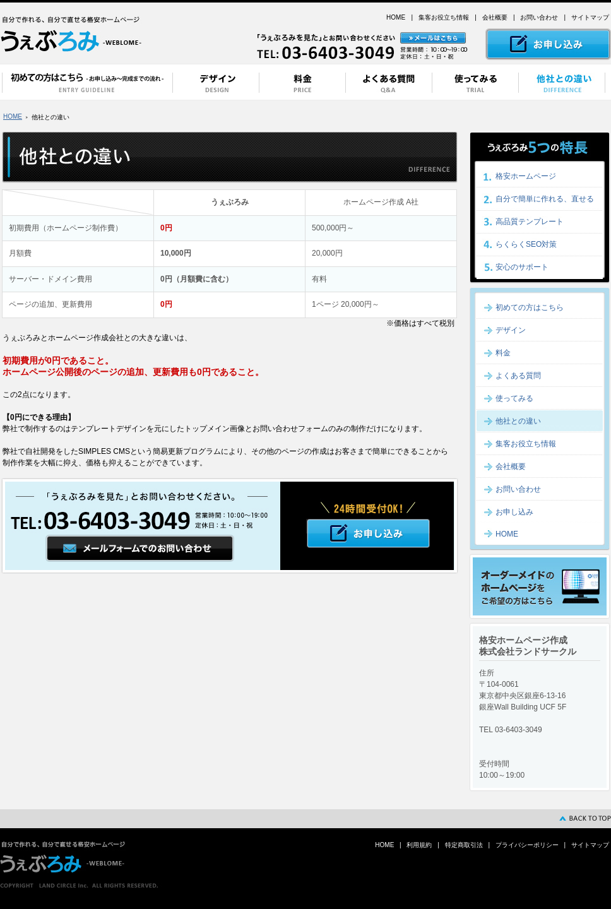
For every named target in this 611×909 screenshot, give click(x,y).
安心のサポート (522, 267)
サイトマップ (590, 17)
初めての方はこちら (529, 307)
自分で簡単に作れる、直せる (544, 198)
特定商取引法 (464, 844)
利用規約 (419, 844)
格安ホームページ (525, 176)
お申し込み (514, 512)
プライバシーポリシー (527, 844)
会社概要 (494, 17)
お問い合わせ (539, 17)
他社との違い (518, 421)
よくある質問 (518, 375)
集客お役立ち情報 (443, 17)
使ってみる (514, 398)
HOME (395, 17)
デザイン (510, 330)
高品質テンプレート (529, 221)
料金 (503, 352)
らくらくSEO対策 (526, 244)
